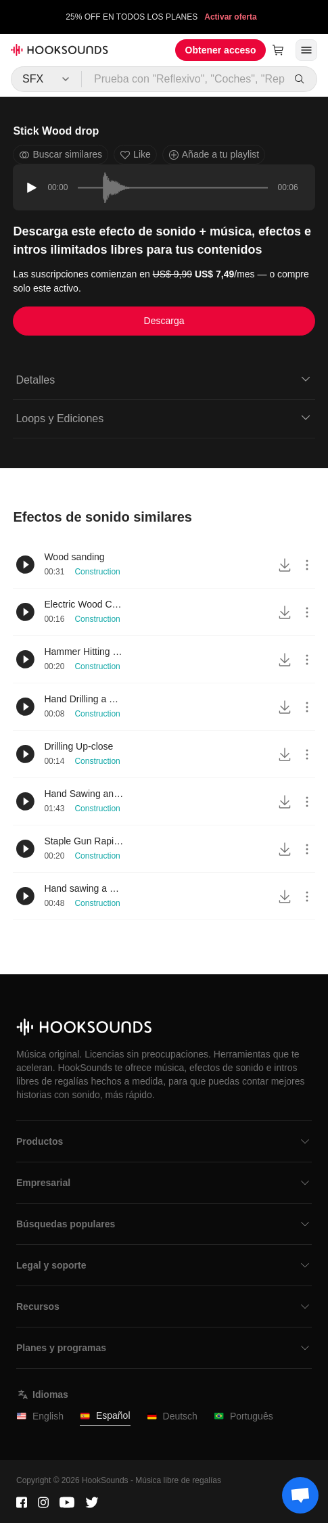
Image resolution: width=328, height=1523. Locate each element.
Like (135, 154)
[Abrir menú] (306, 50)
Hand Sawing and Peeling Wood (84, 793)
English (40, 1416)
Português (243, 1416)
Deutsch (172, 1416)
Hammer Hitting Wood (84, 651)
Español (105, 1416)
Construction (97, 571)
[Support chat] (300, 1495)
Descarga (164, 320)
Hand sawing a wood (84, 888)
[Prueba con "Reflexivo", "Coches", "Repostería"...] (184, 79)
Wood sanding (74, 556)
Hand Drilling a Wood (84, 699)
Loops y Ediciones (164, 417)
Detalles (164, 379)
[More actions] (307, 565)
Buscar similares (60, 154)
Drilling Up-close (78, 746)
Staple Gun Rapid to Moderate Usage (84, 841)
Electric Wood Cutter (84, 604)
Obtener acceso (220, 50)
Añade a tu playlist (213, 154)
